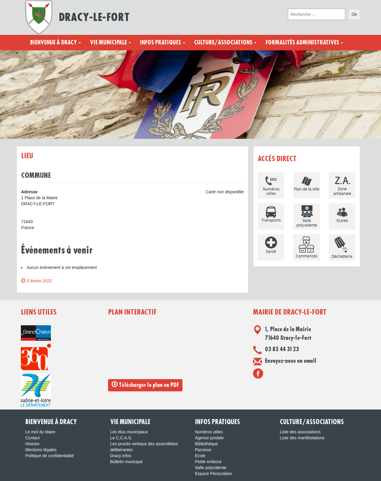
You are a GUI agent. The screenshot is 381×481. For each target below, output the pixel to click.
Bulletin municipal (126, 461)
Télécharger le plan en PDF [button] (145, 384)
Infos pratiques (162, 43)
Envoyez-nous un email (290, 361)
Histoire (32, 443)
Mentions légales (41, 449)
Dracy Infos (120, 455)
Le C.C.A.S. (121, 437)
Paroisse (203, 449)
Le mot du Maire (40, 431)
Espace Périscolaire (213, 473)
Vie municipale (110, 43)
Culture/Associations (225, 43)
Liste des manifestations (302, 437)
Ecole (200, 455)
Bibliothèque (206, 443)
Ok (354, 14)
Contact (32, 437)
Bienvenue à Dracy (55, 43)
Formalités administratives (304, 43)
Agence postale (209, 437)
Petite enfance (208, 461)
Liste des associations (300, 431)
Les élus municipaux (129, 431)
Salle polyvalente (211, 467)
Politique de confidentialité (49, 455)
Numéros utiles (209, 431)
